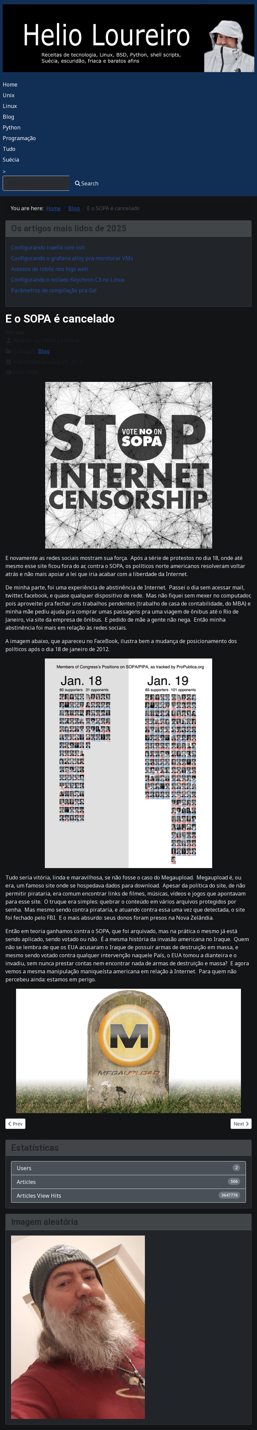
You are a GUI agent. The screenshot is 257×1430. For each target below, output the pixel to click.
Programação (19, 138)
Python (11, 127)
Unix (8, 95)
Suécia (11, 159)
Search (86, 183)
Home (10, 84)
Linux (10, 106)
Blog (8, 116)
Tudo (9, 149)
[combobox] (36, 183)
